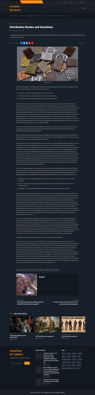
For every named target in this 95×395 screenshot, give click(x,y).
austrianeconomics (21, 269)
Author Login (81, 1)
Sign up (70, 1)
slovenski (79, 362)
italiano (69, 353)
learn (79, 356)
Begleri (15, 30)
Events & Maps (38, 15)
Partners (75, 1)
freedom (79, 365)
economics (29, 269)
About (16, 15)
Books (45, 15)
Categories (29, 15)
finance (63, 365)
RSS (61, 1)
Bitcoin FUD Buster (66, 359)
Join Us (67, 15)
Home (11, 15)
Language (22, 15)
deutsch (74, 353)
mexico (35, 269)
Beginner (80, 353)
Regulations (60, 15)
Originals (74, 356)
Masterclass (52, 15)
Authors (65, 1)
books (68, 365)
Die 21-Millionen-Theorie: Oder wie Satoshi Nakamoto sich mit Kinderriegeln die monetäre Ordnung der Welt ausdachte (51, 371)
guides (73, 362)
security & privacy (66, 362)
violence (56, 269)
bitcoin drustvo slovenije (67, 368)
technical (80, 359)
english (68, 356)
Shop (72, 15)
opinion (73, 365)
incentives (40, 269)
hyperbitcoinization (49, 269)
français (74, 359)
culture (63, 353)
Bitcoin (63, 356)
